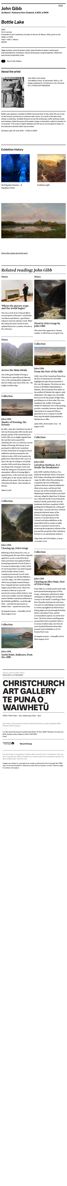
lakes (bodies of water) (39, 50)
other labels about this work (17, 253)
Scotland (5, 12)
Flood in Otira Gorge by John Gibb (47, 324)
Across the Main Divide (14, 370)
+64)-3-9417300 (31, 734)
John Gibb (11, 8)
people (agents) (46, 53)
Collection (40, 343)
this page (59, 765)
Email (5, 736)
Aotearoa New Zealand (23, 12)
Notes (4, 276)
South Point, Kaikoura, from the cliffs (17, 654)
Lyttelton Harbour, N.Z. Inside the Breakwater (50, 465)
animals (9, 50)
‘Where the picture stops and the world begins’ (15, 306)
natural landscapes (32, 53)
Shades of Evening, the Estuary (17, 422)
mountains (20, 53)
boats (27, 50)
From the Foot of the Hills (50, 370)
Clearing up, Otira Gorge (17, 546)
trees (22, 55)
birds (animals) (19, 50)
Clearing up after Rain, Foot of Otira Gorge (50, 581)
